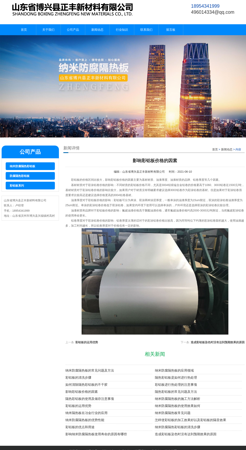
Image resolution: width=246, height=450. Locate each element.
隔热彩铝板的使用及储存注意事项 (89, 398)
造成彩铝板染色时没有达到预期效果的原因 (218, 342)
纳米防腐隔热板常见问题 (173, 413)
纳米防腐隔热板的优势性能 (84, 420)
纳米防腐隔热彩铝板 (22, 166)
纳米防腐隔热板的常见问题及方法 (89, 370)
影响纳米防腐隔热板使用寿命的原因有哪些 (96, 434)
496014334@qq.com (212, 12)
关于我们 (48, 29)
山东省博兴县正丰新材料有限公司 (143, 171)
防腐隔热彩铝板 (20, 175)
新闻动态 (97, 29)
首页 (24, 29)
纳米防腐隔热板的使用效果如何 (177, 406)
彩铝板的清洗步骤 (78, 377)
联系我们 (146, 29)
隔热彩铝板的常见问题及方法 (176, 391)
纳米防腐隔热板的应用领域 (174, 370)
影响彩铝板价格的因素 (81, 391)
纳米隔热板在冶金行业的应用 (86, 413)
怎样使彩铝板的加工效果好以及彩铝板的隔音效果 (190, 420)
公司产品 (73, 29)
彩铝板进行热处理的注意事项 (176, 384)
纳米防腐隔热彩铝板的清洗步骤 (177, 427)
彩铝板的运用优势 (86, 342)
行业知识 (122, 29)
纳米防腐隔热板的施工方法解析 (177, 398)
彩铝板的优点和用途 (80, 427)
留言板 (170, 29)
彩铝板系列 (17, 185)
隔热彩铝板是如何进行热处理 (176, 377)
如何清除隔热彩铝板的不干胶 (86, 384)
